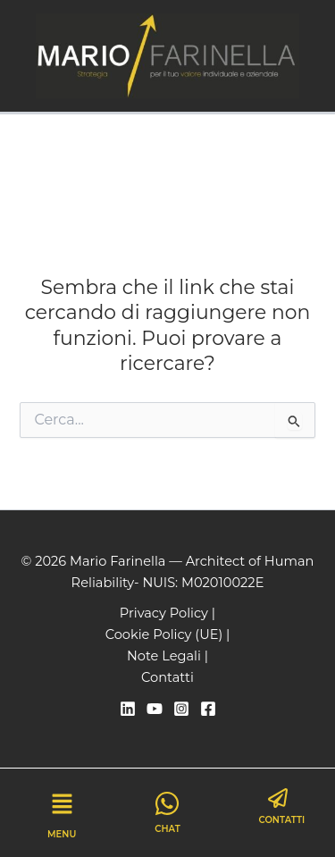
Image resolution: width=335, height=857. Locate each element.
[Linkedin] (128, 709)
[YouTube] (155, 709)
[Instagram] (181, 709)
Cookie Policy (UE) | (167, 634)
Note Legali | (167, 656)
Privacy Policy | (167, 613)
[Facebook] (208, 709)
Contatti (167, 677)
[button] (61, 806)
